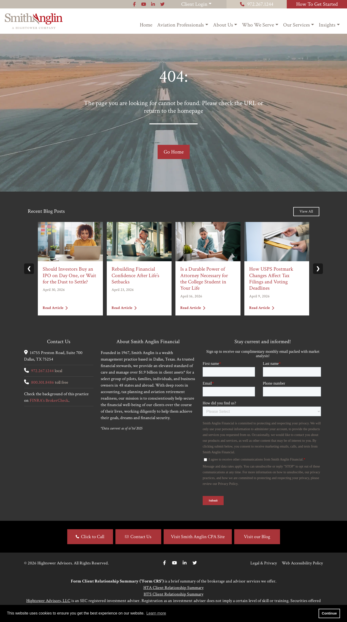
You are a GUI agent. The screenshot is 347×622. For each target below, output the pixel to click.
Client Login (194, 4)
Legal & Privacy (263, 563)
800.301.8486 (42, 382)
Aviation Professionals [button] (180, 24)
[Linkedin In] (185, 563)
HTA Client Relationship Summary (173, 587)
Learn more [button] (156, 613)
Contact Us (140, 537)
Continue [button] (329, 613)
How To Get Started (317, 4)
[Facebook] (164, 563)
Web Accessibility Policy (302, 563)
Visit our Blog (257, 537)
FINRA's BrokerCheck (49, 400)
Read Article (55, 307)
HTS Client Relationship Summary (173, 594)
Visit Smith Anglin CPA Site (198, 537)
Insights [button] (327, 24)
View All (306, 211)
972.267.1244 (256, 4)
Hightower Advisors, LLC (48, 600)
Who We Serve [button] (258, 24)
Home (146, 24)
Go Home (174, 151)
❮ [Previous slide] (29, 269)
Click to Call (92, 537)
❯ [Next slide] (318, 269)
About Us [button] (223, 24)
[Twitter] (195, 563)
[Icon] (134, 4)
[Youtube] (174, 563)
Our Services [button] (296, 24)
